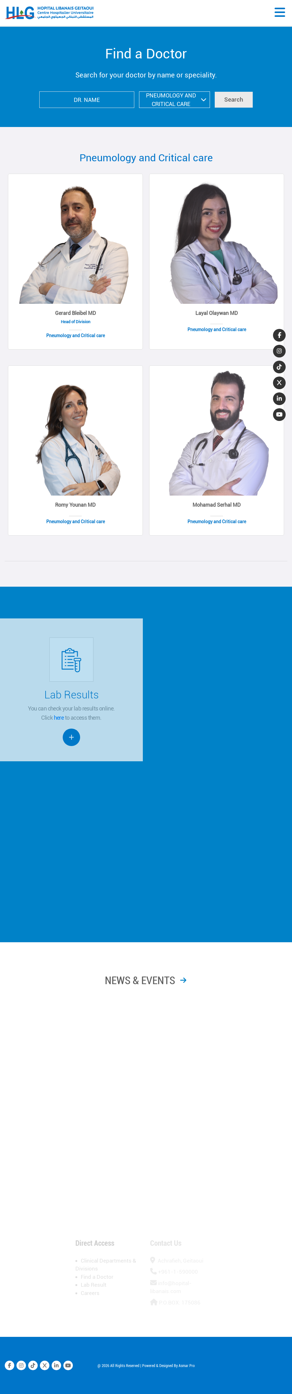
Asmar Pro (187, 1370)
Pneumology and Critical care (146, 158)
